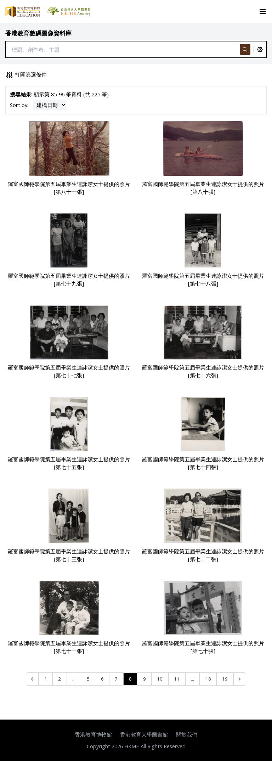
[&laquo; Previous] (32, 679)
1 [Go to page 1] (45, 679)
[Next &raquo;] (239, 679)
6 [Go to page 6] (102, 679)
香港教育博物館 (93, 734)
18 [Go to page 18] (208, 679)
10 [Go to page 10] (160, 679)
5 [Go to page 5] (88, 679)
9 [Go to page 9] (144, 679)
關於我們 (186, 734)
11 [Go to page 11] (177, 679)
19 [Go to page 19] (225, 679)
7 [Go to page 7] (116, 679)
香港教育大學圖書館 (144, 734)
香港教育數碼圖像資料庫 (38, 33)
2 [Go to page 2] (59, 679)
